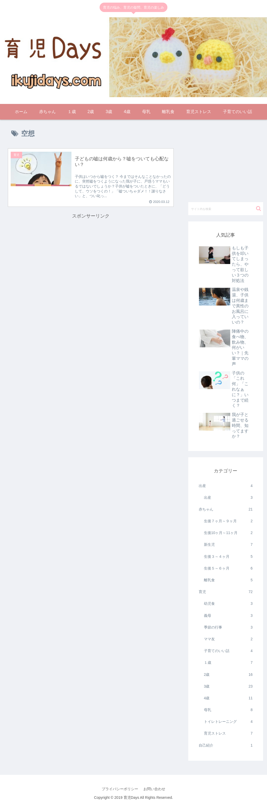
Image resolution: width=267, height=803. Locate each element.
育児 (226, 592)
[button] (258, 208)
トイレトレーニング (228, 721)
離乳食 (228, 580)
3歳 (228, 686)
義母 (228, 615)
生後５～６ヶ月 (228, 568)
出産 (226, 486)
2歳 (228, 674)
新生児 (228, 544)
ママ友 (228, 639)
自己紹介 (226, 745)
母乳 (228, 710)
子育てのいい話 (228, 651)
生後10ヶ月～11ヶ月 (228, 533)
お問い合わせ (154, 789)
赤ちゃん (226, 509)
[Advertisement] (91, 257)
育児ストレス (228, 733)
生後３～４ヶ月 (228, 556)
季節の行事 (228, 627)
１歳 (228, 662)
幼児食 (228, 603)
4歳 (228, 698)
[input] (225, 208)
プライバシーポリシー (120, 789)
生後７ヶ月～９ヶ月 (228, 521)
